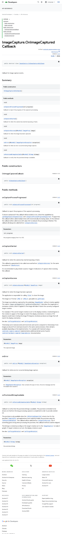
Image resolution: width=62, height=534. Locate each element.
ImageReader (39, 302)
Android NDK (25, 511)
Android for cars (46, 483)
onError (6, 142)
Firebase (4, 531)
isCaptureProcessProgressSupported (38, 217)
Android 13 (5, 509)
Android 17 (5, 498)
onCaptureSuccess (10, 130)
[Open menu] (2, 2)
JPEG (18, 299)
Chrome (4, 528)
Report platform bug (47, 498)
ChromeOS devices (47, 480)
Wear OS (44, 477)
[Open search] (38, 2)
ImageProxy (26, 130)
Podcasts (4, 491)
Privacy (24, 485)
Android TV (45, 485)
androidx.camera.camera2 (11, 331)
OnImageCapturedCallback (12, 91)
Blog (3, 488)
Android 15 (5, 504)
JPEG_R (25, 299)
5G (23, 488)
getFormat (41, 299)
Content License (49, 455)
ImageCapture (48, 426)
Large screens (46, 474)
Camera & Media (26, 483)
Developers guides (27, 503)
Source (4, 483)
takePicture (15, 265)
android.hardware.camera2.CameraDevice (16, 333)
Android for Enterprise (8, 477)
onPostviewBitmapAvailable (13, 154)
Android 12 (5, 512)
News (3, 485)
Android (4, 474)
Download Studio (26, 508)
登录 (59, 2)
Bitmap (31, 154)
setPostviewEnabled (9, 420)
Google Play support (47, 504)
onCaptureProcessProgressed (13, 107)
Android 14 (5, 506)
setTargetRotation (14, 321)
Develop (16, 14)
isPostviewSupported (34, 416)
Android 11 (5, 515)
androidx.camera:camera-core (51, 49)
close (29, 295)
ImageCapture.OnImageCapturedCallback (31, 63)
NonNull (19, 130)
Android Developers (7, 14)
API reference (7, 8)
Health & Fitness (26, 480)
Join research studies (47, 506)
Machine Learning (27, 477)
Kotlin (53, 56)
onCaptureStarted (10, 119)
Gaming (24, 474)
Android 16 (5, 501)
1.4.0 (58, 197)
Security (4, 480)
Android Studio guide (28, 500)
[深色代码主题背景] (59, 62)
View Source (54, 52)
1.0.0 (58, 54)
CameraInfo (12, 418)
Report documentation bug (49, 501)
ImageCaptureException (24, 142)
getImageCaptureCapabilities (12, 217)
